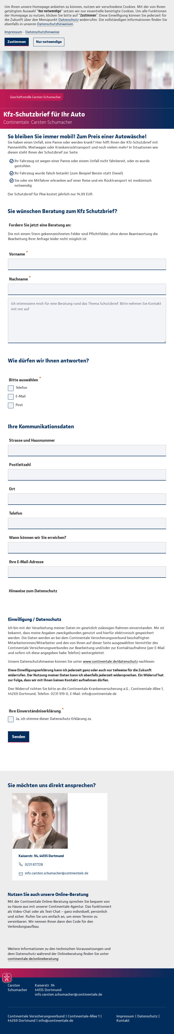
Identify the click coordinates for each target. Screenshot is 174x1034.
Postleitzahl (20, 464)
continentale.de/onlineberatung (33, 959)
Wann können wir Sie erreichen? (37, 537)
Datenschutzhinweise (42, 32)
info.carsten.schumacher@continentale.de (56, 873)
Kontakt (123, 1020)
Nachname (20, 278)
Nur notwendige (49, 42)
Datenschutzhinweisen (55, 24)
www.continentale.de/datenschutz (110, 661)
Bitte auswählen (24, 378)
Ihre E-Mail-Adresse (26, 562)
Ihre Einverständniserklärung (36, 710)
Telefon (15, 513)
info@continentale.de (56, 1020)
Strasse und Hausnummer (32, 440)
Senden (18, 736)
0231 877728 (34, 865)
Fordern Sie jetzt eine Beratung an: (40, 225)
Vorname (18, 253)
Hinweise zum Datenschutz (33, 590)
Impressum (13, 32)
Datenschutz (68, 19)
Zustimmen (16, 42)
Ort (12, 489)
